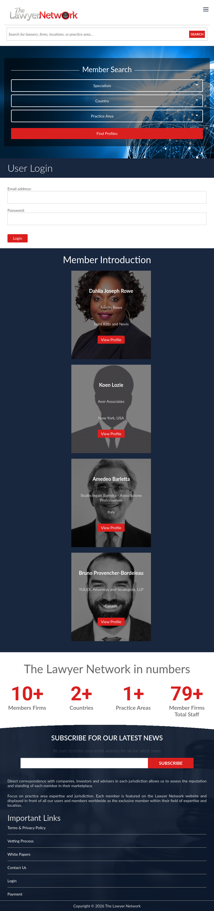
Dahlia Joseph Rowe (111, 291)
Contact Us (16, 867)
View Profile (111, 339)
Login (12, 880)
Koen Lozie (111, 385)
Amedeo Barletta (111, 479)
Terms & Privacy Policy (26, 827)
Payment (14, 894)
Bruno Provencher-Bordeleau (111, 573)
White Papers (18, 854)
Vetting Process (20, 841)
